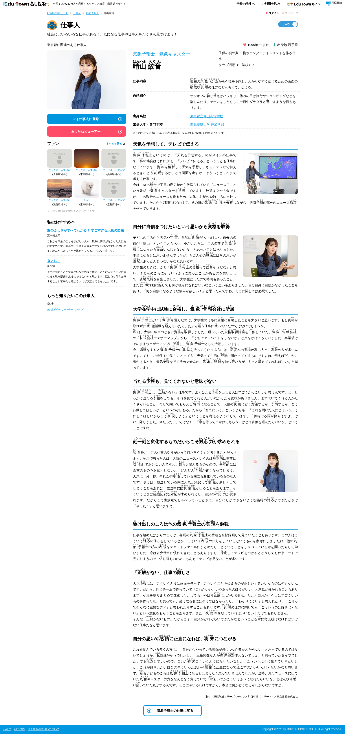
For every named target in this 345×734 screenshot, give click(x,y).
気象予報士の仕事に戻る (175, 710)
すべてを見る (114, 143)
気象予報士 (92, 13)
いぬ (86, 200)
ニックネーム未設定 (59, 170)
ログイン (272, 13)
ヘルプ (7, 729)
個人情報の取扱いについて (43, 729)
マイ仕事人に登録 (85, 119)
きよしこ (53, 261)
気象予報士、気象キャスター (161, 53)
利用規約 (19, 729)
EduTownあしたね (57, 13)
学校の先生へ (246, 4)
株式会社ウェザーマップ (65, 310)
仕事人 (77, 13)
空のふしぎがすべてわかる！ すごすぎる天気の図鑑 (85, 230)
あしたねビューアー (86, 131)
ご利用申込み (271, 4)
